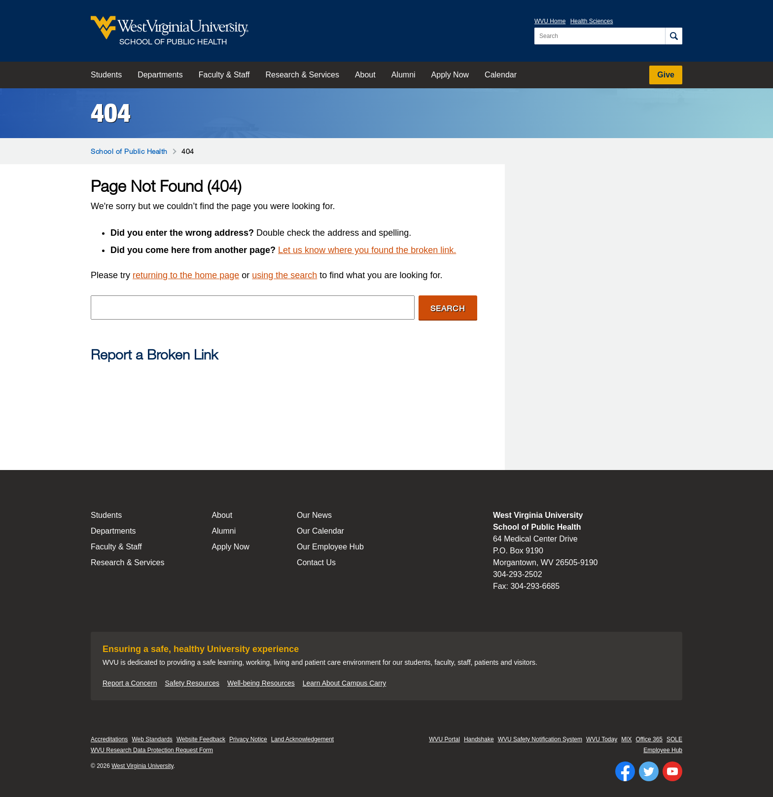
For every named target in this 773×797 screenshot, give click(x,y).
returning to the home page (186, 275)
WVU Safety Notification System (540, 739)
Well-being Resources (261, 683)
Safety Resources (192, 683)
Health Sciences (591, 21)
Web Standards (152, 739)
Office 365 (649, 739)
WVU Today (601, 739)
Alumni (403, 75)
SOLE (674, 739)
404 (111, 113)
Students (106, 75)
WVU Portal (444, 739)
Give (665, 75)
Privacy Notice (248, 739)
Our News (314, 515)
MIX (626, 739)
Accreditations (109, 739)
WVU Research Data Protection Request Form (152, 750)
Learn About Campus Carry (344, 683)
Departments (160, 75)
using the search (284, 275)
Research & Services (302, 75)
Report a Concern (130, 683)
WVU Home (549, 21)
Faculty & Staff (224, 75)
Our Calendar (320, 531)
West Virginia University (142, 765)
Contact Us (316, 562)
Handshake (479, 739)
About (365, 75)
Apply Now (450, 75)
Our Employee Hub (330, 547)
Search (447, 308)
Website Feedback (200, 739)
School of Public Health (129, 151)
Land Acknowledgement (302, 739)
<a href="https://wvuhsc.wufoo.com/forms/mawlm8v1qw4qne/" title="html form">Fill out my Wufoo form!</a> (284, 407)
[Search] (673, 36)
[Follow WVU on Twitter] (649, 771)
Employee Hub (662, 750)
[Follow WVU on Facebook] (625, 771)
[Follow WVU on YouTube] (672, 771)
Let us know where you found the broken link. (367, 250)
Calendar (501, 75)
